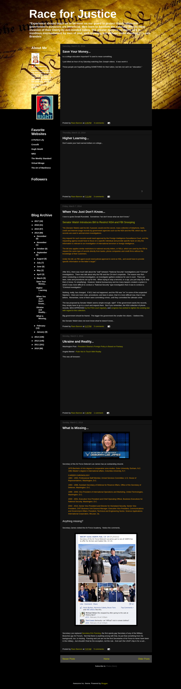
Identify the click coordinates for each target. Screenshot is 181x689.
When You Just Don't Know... (84, 211)
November (41, 242)
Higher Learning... (76, 138)
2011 (37, 344)
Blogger (104, 683)
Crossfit (35, 144)
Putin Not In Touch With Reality (88, 352)
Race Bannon (40, 66)
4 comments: (99, 123)
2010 (37, 348)
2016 (37, 225)
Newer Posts (69, 659)
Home (107, 659)
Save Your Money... (76, 51)
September (42, 252)
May (39, 270)
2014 (37, 233)
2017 (37, 221)
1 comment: (99, 413)
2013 (37, 337)
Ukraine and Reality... (78, 341)
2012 (37, 341)
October (41, 249)
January (41, 332)
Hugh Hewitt (37, 149)
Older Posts (144, 659)
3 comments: (99, 196)
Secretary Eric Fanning (91, 633)
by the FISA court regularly (95, 308)
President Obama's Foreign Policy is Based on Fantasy (100, 346)
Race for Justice (73, 14)
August (40, 259)
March (40, 278)
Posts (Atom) (111, 666)
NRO (33, 154)
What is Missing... (76, 428)
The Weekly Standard (41, 158)
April (39, 274)
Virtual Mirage (37, 163)
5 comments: (99, 326)
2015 (37, 229)
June (39, 266)
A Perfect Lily (37, 140)
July (39, 263)
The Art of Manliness (41, 168)
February (41, 326)
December (41, 236)
